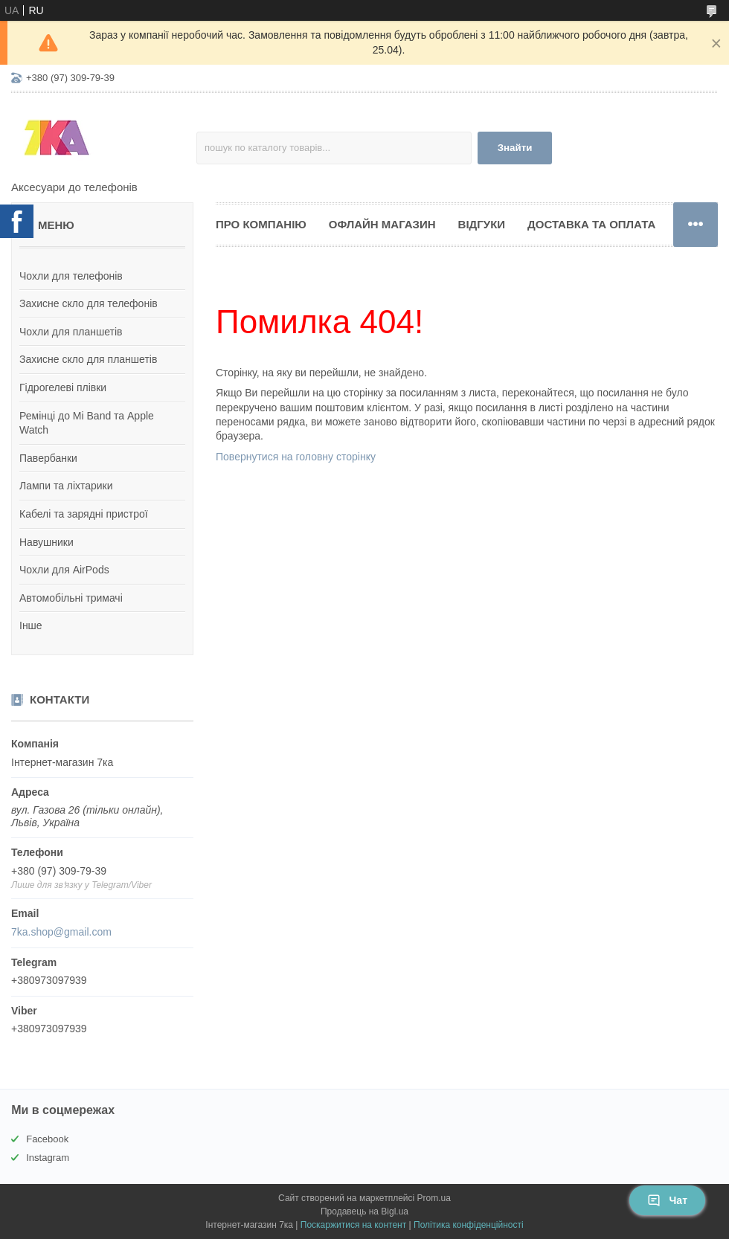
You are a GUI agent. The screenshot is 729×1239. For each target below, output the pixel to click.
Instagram (47, 1157)
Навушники (46, 542)
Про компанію (261, 224)
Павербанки (48, 458)
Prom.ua (434, 1198)
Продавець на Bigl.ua (364, 1211)
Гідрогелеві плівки (62, 387)
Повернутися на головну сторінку (296, 457)
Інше (30, 625)
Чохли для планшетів (70, 332)
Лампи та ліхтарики (66, 486)
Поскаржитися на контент (353, 1225)
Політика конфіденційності (469, 1225)
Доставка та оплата (591, 224)
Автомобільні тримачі (71, 598)
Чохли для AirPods (64, 570)
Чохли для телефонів (71, 276)
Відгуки (481, 224)
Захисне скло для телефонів (88, 303)
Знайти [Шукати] (515, 147)
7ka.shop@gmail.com (61, 932)
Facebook (47, 1139)
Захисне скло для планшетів (88, 359)
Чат (667, 1200)
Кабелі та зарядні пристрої (83, 514)
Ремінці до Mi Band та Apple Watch (86, 423)
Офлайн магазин (382, 224)
